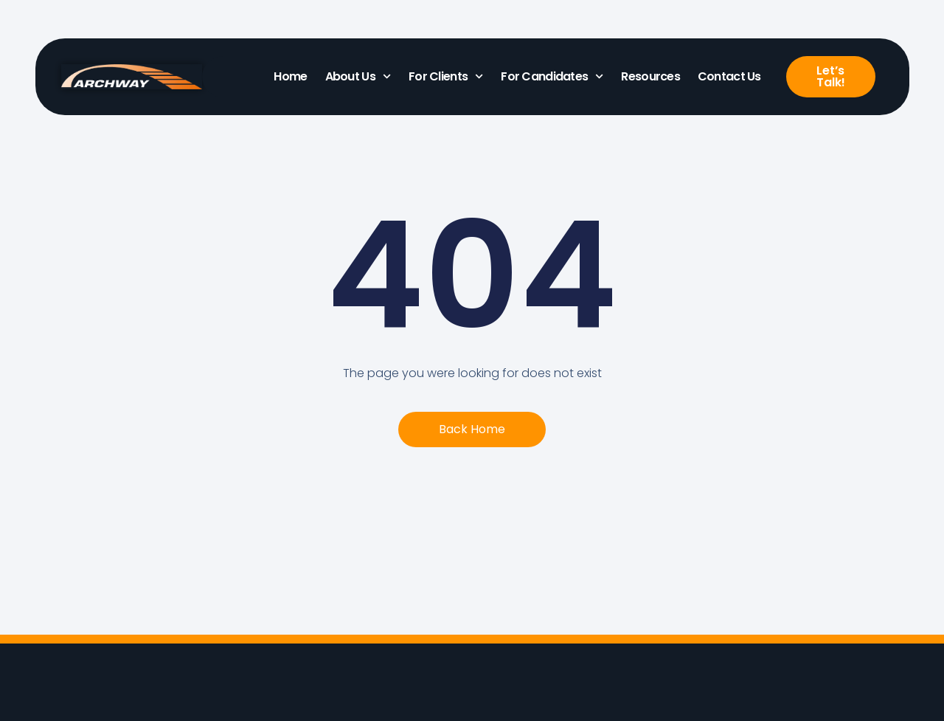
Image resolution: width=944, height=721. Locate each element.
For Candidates (552, 76)
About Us (358, 76)
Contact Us (729, 76)
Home (290, 76)
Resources (650, 76)
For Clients (446, 76)
